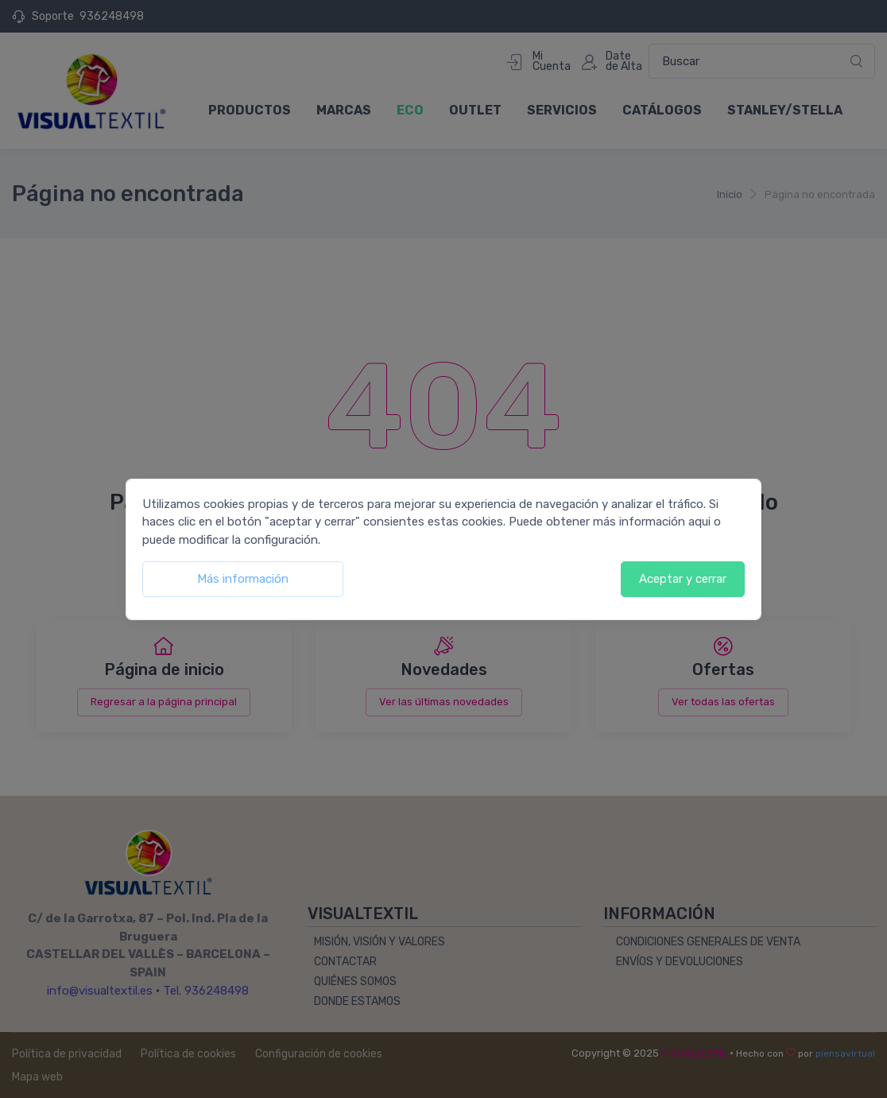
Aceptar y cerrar (682, 579)
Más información (243, 579)
